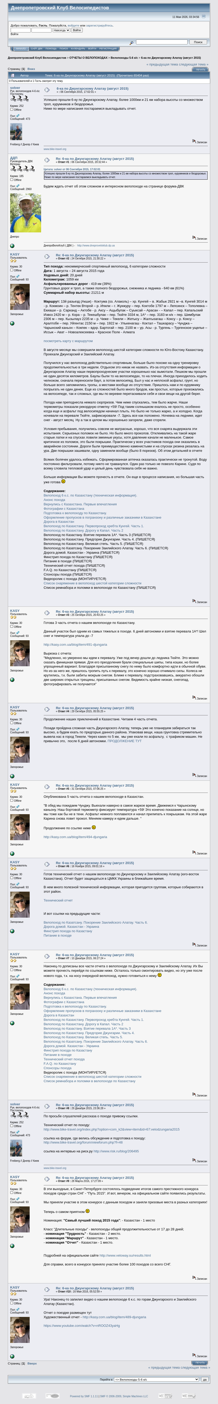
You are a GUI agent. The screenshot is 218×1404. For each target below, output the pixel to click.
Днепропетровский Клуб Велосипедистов (37, 57)
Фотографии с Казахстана (64, 509)
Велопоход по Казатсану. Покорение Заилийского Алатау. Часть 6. (96, 922)
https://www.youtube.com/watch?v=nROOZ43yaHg (82, 1326)
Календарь (78, 48)
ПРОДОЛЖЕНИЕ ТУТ (125, 741)
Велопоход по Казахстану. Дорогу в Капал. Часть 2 (83, 530)
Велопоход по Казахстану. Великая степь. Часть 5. (83, 1037)
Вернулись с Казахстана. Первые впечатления (80, 504)
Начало (21, 48)
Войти (92, 48)
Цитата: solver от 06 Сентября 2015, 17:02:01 (72, 169)
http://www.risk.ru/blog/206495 (116, 1151)
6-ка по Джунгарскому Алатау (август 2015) (171, 57)
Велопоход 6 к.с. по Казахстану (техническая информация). (90, 495)
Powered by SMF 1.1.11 (84, 1396)
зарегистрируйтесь (99, 25)
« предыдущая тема (162, 64)
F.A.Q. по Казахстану (60, 1064)
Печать (200, 69)
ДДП (13, 158)
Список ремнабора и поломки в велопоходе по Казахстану (90, 1081)
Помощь (51, 48)
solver (15, 88)
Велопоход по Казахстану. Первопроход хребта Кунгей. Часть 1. (94, 526)
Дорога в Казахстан (59, 522)
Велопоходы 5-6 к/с (124, 57)
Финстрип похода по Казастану (68, 931)
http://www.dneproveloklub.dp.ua (96, 245)
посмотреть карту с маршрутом (68, 341)
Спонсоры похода (58, 1068)
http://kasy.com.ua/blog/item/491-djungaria (75, 645)
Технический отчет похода (64, 1059)
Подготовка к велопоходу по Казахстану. (75, 513)
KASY (15, 254)
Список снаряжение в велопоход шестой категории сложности (93, 583)
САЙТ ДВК (36, 48)
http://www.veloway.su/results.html (125, 1255)
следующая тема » (194, 64)
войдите (73, 25)
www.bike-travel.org (55, 149)
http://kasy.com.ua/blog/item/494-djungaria (75, 837)
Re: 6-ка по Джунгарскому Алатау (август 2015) (95, 159)
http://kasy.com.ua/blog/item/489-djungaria (114, 1317)
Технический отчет (58, 900)
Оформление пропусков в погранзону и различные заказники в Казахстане (103, 517)
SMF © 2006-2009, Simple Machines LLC (124, 1396)
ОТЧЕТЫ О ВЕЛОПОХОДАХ (88, 57)
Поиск (64, 48)
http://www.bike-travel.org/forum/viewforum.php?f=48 (83, 1142)
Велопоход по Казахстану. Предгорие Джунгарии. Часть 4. (89, 1033)
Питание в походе (58, 935)
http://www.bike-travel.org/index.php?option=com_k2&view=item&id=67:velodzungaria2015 (112, 1129)
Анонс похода (54, 500)
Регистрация (108, 48)
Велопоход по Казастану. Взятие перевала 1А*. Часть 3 (87, 1028)
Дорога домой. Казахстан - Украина (71, 927)
